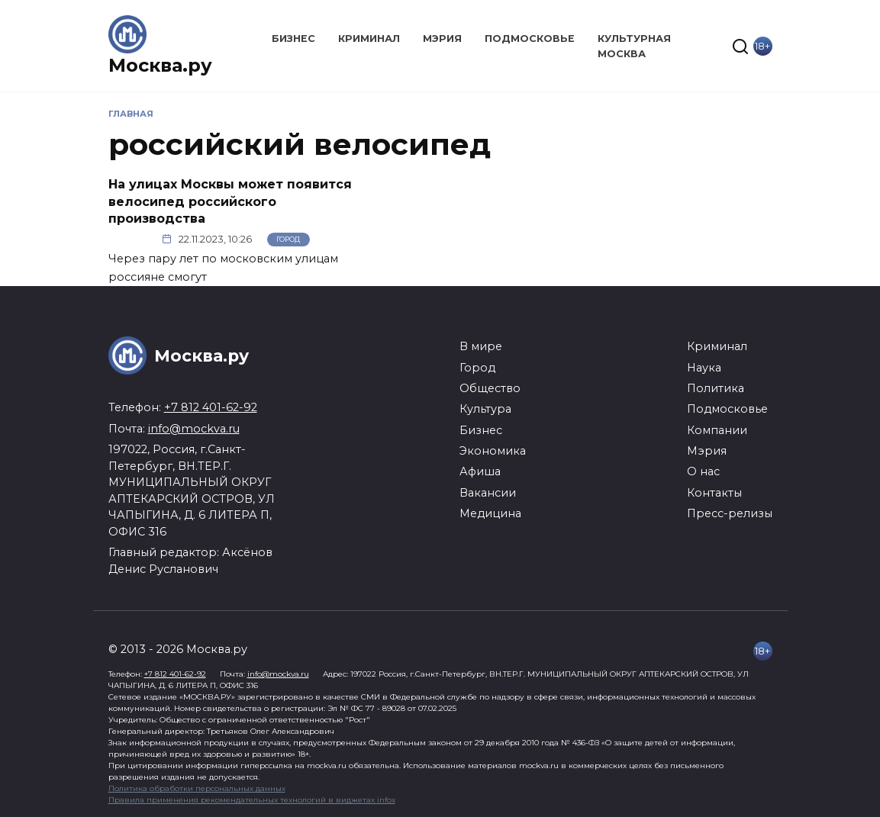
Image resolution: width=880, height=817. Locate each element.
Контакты (714, 493)
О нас (703, 471)
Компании (717, 430)
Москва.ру (160, 65)
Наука (704, 368)
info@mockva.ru (194, 429)
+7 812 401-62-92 (210, 407)
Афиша (480, 471)
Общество (490, 388)
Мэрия (442, 38)
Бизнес (293, 38)
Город (288, 239)
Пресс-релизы (729, 513)
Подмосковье (530, 38)
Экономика (492, 451)
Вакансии (487, 493)
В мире (480, 346)
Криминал (369, 38)
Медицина (490, 513)
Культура (485, 409)
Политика (715, 388)
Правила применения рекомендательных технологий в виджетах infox (251, 800)
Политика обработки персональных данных (196, 788)
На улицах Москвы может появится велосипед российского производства (230, 201)
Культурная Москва (634, 46)
